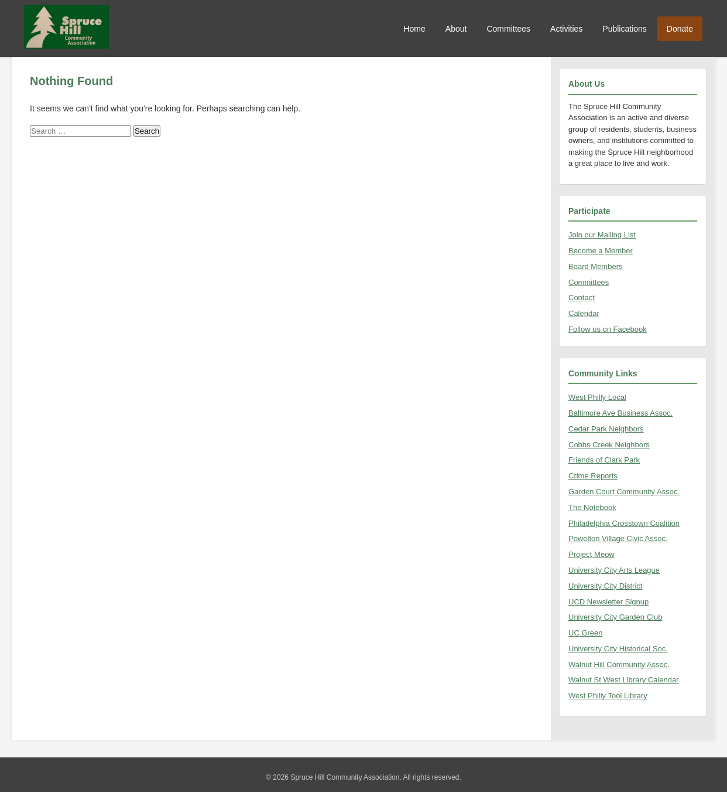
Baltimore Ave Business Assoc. (620, 413)
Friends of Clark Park (604, 460)
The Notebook (592, 507)
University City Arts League (614, 570)
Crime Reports (593, 475)
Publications (624, 28)
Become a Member (600, 250)
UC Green (585, 632)
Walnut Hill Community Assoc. (619, 664)
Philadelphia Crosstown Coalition (624, 523)
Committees (508, 28)
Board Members (595, 266)
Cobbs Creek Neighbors (609, 444)
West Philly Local (597, 397)
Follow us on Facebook (607, 329)
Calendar (583, 313)
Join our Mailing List (602, 234)
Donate (680, 28)
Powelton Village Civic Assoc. (618, 538)
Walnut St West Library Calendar (623, 679)
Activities (566, 28)
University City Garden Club (615, 617)
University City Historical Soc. (618, 648)
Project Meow (591, 554)
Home (414, 28)
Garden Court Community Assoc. (624, 491)
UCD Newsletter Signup (608, 601)
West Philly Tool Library (607, 695)
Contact (581, 297)
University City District (605, 586)
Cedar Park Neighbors (606, 428)
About (456, 28)
